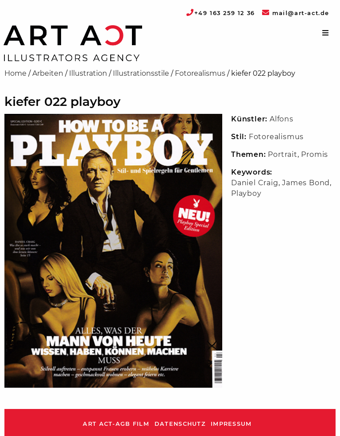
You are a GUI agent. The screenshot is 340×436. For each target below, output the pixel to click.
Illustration (88, 73)
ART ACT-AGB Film (116, 423)
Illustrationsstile (141, 73)
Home (15, 73)
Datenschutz (180, 423)
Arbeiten (47, 73)
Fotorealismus (200, 73)
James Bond (306, 183)
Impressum (231, 423)
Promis (314, 154)
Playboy (246, 193)
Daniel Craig (254, 183)
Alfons (282, 119)
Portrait (282, 154)
